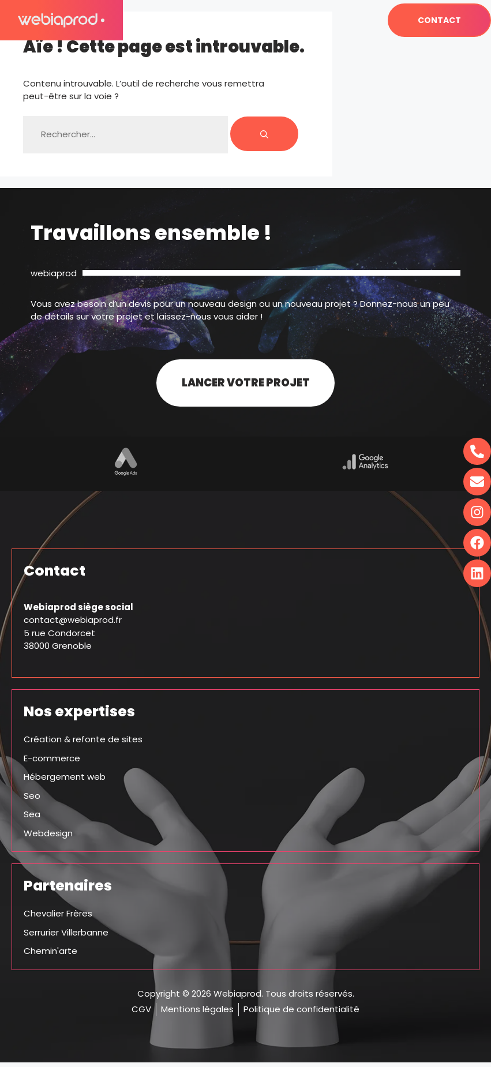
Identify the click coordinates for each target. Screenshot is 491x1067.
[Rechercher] (264, 134)
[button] (346, 20)
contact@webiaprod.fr (73, 625)
